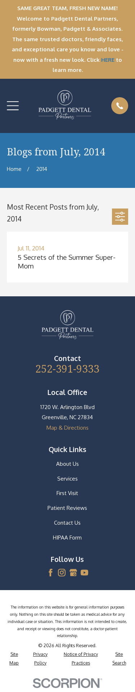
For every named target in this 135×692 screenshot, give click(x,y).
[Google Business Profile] (73, 572)
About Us (67, 463)
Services (67, 478)
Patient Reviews (67, 507)
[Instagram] (62, 572)
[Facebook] (50, 572)
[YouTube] (84, 572)
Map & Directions (67, 427)
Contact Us (67, 522)
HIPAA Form (67, 537)
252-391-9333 (67, 368)
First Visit (67, 493)
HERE (107, 59)
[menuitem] (14, 658)
